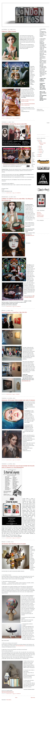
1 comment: (17, 394)
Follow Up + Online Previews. (9, 31)
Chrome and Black (40, 216)
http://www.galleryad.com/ (20, 645)
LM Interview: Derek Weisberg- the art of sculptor (14, 543)
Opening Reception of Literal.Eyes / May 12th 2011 (14, 312)
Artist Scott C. (39, 213)
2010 (39, 154)
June (40, 141)
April (40, 147)
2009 (39, 156)
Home (16, 697)
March (40, 149)
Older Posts (33, 697)
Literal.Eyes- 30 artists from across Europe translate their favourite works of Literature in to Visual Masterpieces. (18, 466)
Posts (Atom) (9, 699)
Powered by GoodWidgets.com (41, 134)
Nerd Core (39, 212)
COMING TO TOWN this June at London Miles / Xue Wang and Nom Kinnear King (17, 199)
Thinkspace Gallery (40, 215)
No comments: (18, 306)
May (40, 146)
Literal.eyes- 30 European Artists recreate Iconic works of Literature (18, 400)
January (40, 152)
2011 (39, 140)
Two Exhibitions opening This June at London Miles (14, 124)
